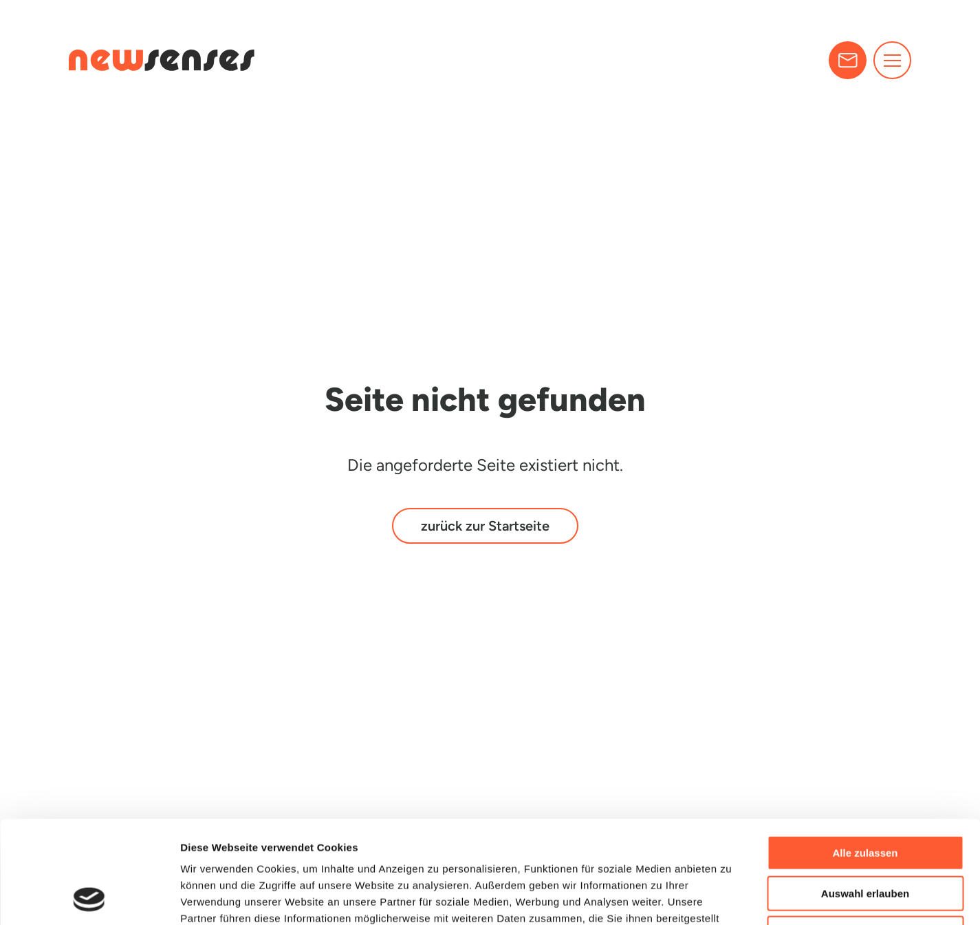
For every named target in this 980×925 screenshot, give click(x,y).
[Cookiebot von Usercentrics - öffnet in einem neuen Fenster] (89, 898)
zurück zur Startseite (485, 526)
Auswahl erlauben (865, 797)
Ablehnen (865, 837)
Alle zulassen (864, 757)
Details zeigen (731, 898)
